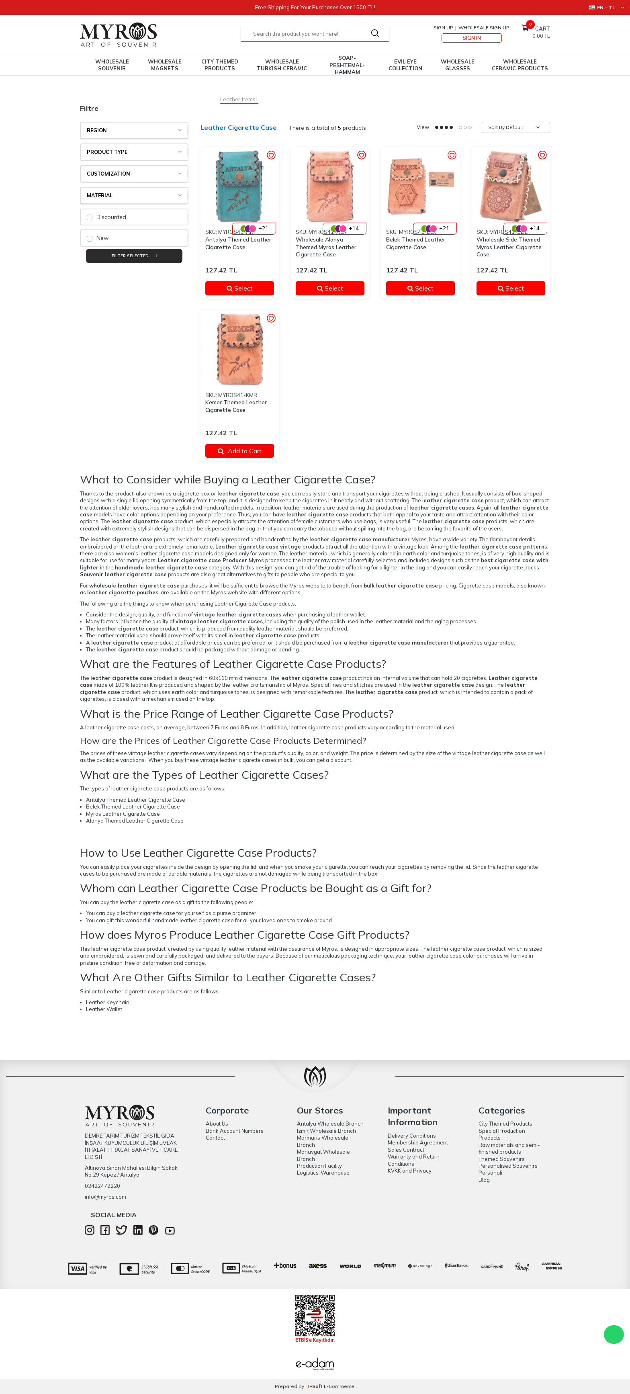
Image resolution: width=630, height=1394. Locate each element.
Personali (490, 1172)
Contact (215, 1137)
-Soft (315, 1386)
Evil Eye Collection (405, 65)
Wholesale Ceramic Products (520, 65)
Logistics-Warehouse (323, 1172)
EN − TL (606, 7)
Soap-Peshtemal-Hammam (347, 65)
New (97, 238)
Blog (484, 1180)
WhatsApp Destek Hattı (614, 1334)
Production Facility (319, 1166)
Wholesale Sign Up (483, 28)
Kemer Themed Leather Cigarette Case (236, 406)
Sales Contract (406, 1149)
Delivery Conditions (412, 1135)
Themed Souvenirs (502, 1159)
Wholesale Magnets (165, 65)
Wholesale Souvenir (112, 65)
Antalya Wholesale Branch (330, 1123)
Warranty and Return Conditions (414, 1160)
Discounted (106, 217)
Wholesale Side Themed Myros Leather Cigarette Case (509, 247)
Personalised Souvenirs (508, 1166)
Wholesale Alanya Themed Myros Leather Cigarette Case (326, 247)
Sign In (471, 38)
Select (245, 288)
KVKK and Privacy (410, 1170)
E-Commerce (339, 1386)
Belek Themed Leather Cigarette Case (415, 243)
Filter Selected (134, 255)
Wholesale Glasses (458, 65)
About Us (217, 1123)
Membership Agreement (418, 1142)
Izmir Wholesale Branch (326, 1131)
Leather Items (238, 99)
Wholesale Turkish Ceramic (282, 65)
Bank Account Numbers (235, 1131)
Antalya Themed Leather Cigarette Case (238, 243)
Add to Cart (240, 451)
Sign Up (443, 28)
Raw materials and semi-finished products (509, 1148)
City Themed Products (219, 65)
